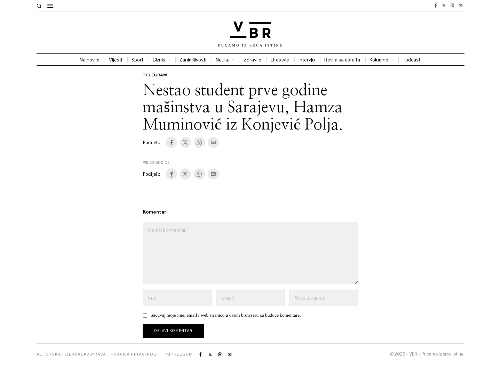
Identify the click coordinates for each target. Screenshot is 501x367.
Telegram (155, 75)
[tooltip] (435, 5)
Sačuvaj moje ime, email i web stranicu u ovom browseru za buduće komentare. (226, 315)
